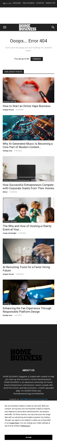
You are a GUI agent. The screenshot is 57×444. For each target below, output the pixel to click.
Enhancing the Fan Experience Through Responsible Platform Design (27, 310)
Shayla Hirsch (8, 110)
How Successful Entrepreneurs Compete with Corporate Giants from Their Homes (28, 186)
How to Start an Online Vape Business (26, 106)
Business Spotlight (10, 221)
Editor (5, 192)
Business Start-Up (10, 101)
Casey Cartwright (9, 233)
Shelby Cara (7, 151)
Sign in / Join (7, 3)
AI (4, 139)
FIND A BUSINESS (28, 3)
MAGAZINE (17, 3)
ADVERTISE (40, 3)
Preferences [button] (25, 426)
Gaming (6, 304)
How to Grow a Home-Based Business (17, 180)
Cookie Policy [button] (14, 423)
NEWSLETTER (50, 3)
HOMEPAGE (37, 59)
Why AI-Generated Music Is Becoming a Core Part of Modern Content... (28, 145)
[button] (4, 27)
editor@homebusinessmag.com (34, 399)
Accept (28, 437)
